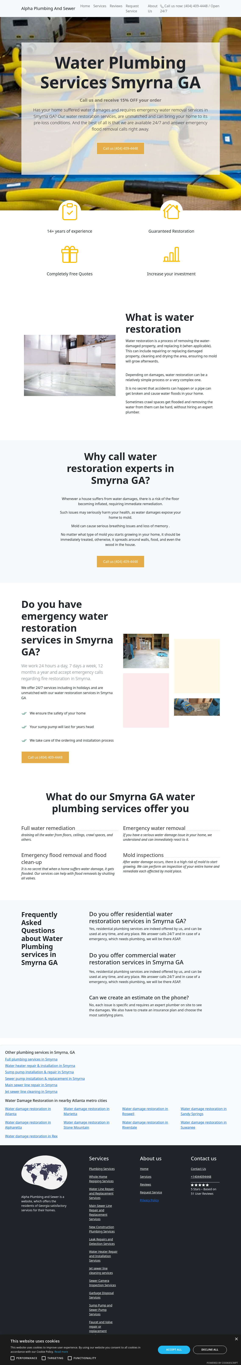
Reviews (116, 6)
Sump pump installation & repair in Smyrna (39, 1072)
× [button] (236, 1339)
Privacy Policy (149, 1200)
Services (99, 6)
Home (85, 6)
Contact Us (198, 1169)
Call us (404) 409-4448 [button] (120, 148)
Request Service (132, 8)
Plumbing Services (101, 1169)
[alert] (120, 1350)
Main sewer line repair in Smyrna (31, 1085)
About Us (152, 8)
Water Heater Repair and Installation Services (103, 1255)
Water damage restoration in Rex (31, 1136)
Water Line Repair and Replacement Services (101, 1193)
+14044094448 (201, 1177)
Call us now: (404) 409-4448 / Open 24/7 (190, 8)
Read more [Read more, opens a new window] (61, 1352)
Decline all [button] (209, 1349)
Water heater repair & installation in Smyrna (40, 1065)
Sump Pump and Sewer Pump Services (100, 1309)
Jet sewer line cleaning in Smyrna (31, 1091)
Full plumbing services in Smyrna (31, 1059)
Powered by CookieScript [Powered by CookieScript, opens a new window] (222, 1362)
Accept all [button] (174, 1349)
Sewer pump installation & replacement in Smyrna (45, 1078)
